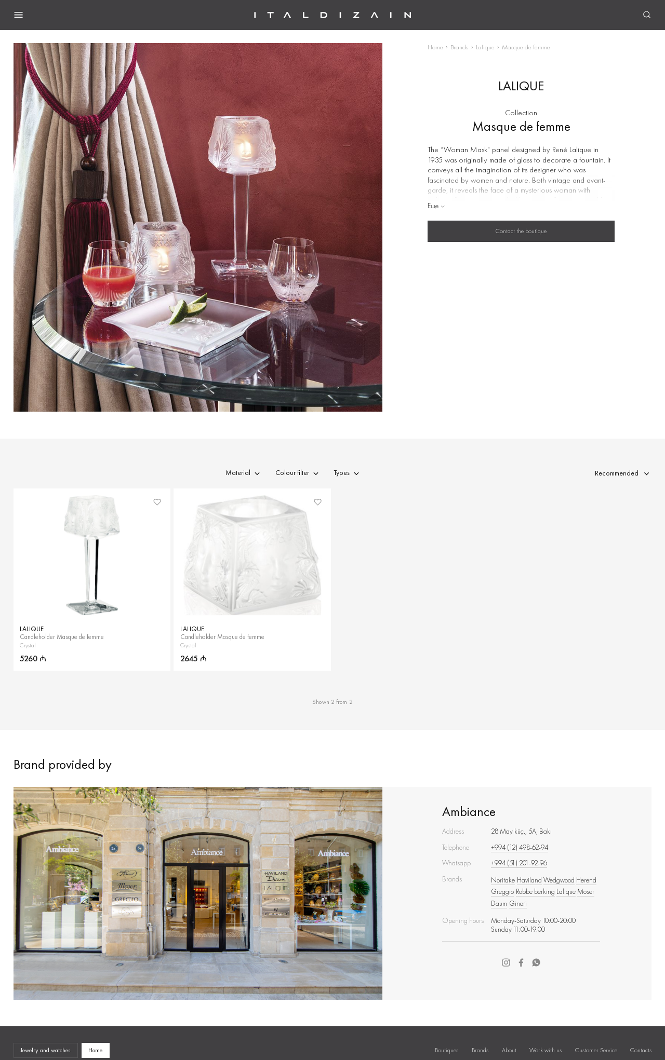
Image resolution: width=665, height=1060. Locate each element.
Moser (585, 891)
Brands (459, 47)
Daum (499, 903)
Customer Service (596, 1050)
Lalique (485, 47)
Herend (586, 880)
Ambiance (469, 811)
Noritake (503, 880)
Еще (437, 205)
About (509, 1050)
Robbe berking (535, 891)
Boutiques (446, 1050)
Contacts (640, 1050)
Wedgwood (559, 880)
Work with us (545, 1050)
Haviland (529, 880)
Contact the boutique (521, 231)
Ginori (518, 903)
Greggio (502, 891)
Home (435, 47)
